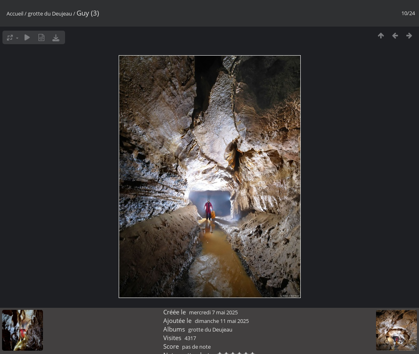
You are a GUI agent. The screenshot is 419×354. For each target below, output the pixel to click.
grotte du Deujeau (50, 13)
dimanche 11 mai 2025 (222, 321)
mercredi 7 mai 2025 (213, 312)
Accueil (15, 13)
